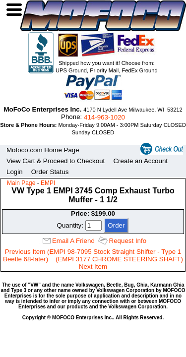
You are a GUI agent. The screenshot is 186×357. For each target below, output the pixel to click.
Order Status (50, 172)
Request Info (128, 240)
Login (14, 172)
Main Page (21, 182)
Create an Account (140, 161)
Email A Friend (73, 240)
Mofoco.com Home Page (42, 150)
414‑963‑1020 (104, 117)
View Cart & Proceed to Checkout (55, 161)
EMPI (48, 182)
